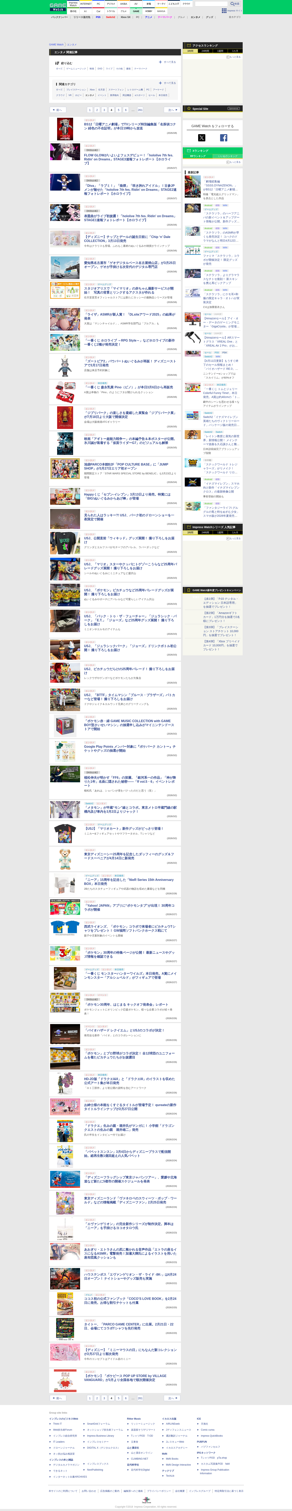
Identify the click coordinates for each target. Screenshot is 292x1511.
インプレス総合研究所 (65, 1435)
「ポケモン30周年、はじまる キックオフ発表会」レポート (126, 1004)
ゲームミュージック (76, 68)
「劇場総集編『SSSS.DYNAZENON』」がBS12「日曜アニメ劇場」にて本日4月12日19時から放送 (221, 189)
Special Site (200, 108)
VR (70, 95)
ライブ (109, 68)
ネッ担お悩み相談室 (64, 1453)
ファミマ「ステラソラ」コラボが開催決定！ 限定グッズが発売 (221, 259)
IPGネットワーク (206, 1452)
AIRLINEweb (173, 1423)
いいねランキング (227, 156)
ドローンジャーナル (64, 1447)
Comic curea (207, 1429)
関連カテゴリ (67, 84)
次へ (174, 110)
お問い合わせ (89, 1491)
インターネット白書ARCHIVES (70, 1476)
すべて (59, 68)
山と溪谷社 (133, 1447)
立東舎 (134, 1441)
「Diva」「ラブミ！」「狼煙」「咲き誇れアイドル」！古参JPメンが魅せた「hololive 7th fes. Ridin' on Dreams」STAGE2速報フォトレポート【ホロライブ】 (130, 189)
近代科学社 (133, 1464)
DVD (100, 68)
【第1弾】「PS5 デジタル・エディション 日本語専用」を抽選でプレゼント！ (221, 602)
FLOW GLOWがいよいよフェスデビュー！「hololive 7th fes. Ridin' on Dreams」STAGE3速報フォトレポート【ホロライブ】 (128, 159)
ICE (199, 1418)
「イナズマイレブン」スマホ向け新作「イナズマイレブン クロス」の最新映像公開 (221, 487)
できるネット (60, 1470)
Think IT (57, 1423)
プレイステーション (76, 89)
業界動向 (114, 95)
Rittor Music (134, 1418)
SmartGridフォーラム (98, 1423)
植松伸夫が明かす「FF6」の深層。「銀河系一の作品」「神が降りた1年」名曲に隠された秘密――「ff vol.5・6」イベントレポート (130, 781)
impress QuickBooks (212, 1435)
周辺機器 (126, 95)
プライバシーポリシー (159, 1491)
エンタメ (89, 95)
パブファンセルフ (210, 1446)
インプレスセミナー (98, 1441)
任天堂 (101, 89)
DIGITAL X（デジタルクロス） (103, 1447)
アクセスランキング (205, 45)
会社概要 (180, 1491)
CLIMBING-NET (139, 1458)
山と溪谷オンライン (142, 1452)
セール (151, 95)
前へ (56, 110)
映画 (92, 68)
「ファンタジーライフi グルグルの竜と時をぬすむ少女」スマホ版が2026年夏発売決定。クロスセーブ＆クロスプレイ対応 (221, 515)
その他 (119, 68)
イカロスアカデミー (177, 1447)
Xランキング (200, 150)
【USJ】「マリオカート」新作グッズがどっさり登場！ (124, 828)
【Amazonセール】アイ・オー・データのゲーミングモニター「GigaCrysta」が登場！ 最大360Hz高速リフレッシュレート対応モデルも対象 (221, 326)
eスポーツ (140, 95)
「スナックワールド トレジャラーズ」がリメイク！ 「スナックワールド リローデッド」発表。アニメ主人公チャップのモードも (221, 472)
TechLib (170, 1475)
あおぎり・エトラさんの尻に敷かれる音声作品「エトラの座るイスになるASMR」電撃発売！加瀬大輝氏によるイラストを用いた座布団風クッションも (130, 1253)
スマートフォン (116, 89)
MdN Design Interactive (178, 1464)
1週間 (220, 51)
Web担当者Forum (62, 1429)
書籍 (128, 68)
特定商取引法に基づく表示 (229, 1491)
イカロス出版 (169, 1418)
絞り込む (66, 63)
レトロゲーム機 (135, 89)
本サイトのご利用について (63, 1491)
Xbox (92, 89)
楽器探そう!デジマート (143, 1429)
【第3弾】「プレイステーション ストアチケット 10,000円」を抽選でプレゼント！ (220, 631)
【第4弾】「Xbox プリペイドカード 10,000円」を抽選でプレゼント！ (221, 645)
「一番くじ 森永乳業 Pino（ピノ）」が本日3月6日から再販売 (128, 387)
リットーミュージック (143, 1423)
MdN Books (172, 1458)
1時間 (190, 51)
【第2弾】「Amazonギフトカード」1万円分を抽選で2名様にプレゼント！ (221, 617)
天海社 (204, 1423)
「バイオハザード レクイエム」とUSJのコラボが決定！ (124, 1030)
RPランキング (198, 156)
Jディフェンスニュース (178, 1429)
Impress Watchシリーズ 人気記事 (214, 527)
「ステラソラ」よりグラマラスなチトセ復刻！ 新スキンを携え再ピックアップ (221, 279)
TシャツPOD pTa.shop (214, 1457)
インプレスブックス (98, 1463)
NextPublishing (95, 1469)
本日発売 (163, 95)
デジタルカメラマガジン (66, 1464)
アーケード (158, 89)
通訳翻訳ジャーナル (177, 1435)
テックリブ (168, 1470)
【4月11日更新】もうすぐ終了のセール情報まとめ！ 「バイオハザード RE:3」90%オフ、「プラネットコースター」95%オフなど (221, 368)
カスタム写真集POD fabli (215, 1463)
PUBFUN (202, 1441)
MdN (164, 1453)
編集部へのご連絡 (133, 1491)
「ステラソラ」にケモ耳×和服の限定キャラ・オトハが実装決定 (221, 298)
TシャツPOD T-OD (142, 1435)
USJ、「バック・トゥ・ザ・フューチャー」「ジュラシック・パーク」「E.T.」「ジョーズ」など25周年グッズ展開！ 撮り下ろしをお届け (130, 620)
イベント (102, 95)
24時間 (205, 51)
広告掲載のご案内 (109, 1491)
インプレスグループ (200, 1491)
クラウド (60, 95)
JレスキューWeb (175, 1441)
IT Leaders (59, 1441)
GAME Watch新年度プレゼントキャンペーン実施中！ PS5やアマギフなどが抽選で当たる (217, 591)
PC (137, 17)
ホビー (78, 95)
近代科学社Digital (140, 1469)
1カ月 (235, 51)
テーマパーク (140, 68)
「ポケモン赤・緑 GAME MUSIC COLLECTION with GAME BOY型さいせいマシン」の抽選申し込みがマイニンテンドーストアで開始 (129, 725)
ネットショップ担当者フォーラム (105, 1429)
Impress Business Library (100, 1435)
